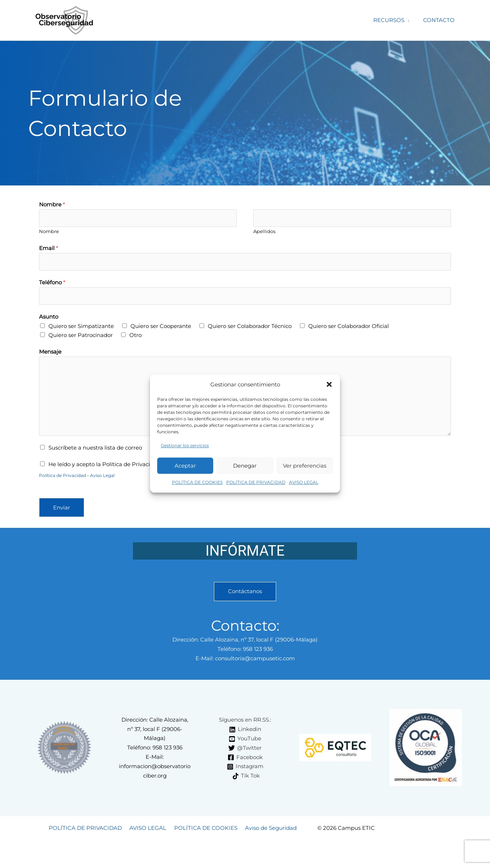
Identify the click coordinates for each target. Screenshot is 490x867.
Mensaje (50, 352)
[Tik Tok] (246, 777)
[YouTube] (245, 740)
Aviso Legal (107, 476)
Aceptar (185, 468)
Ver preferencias (304, 468)
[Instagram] (245, 768)
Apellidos (264, 232)
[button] (329, 384)
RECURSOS (393, 20)
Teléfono (52, 283)
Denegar (245, 468)
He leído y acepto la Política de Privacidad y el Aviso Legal (125, 465)
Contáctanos (245, 593)
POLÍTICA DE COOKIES (197, 485)
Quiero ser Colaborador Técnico (250, 327)
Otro (135, 336)
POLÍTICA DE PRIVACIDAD (255, 485)
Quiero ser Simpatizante (81, 327)
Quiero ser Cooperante (160, 327)
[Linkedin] (245, 730)
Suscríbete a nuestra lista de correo (95, 448)
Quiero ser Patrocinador (80, 336)
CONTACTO (440, 20)
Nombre (52, 204)
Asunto (48, 317)
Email (48, 248)
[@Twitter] (245, 749)
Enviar (61, 508)
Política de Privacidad (64, 476)
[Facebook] (245, 759)
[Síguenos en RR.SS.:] (244, 721)
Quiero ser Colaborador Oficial (348, 327)
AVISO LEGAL (303, 485)
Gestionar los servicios (185, 448)
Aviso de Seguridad (267, 829)
